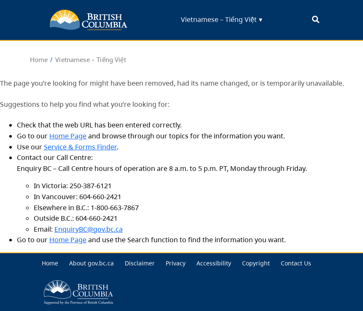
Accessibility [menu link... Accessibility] (213, 263)
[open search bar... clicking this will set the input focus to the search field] (315, 20)
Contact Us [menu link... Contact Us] (296, 263)
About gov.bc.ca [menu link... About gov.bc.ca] (91, 263)
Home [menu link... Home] (50, 263)
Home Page (67, 136)
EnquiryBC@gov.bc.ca (88, 229)
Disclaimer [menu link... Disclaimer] (140, 263)
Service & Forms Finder (80, 146)
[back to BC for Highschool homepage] (88, 20)
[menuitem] (50, 263)
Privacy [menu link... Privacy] (176, 263)
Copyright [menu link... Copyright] (256, 263)
